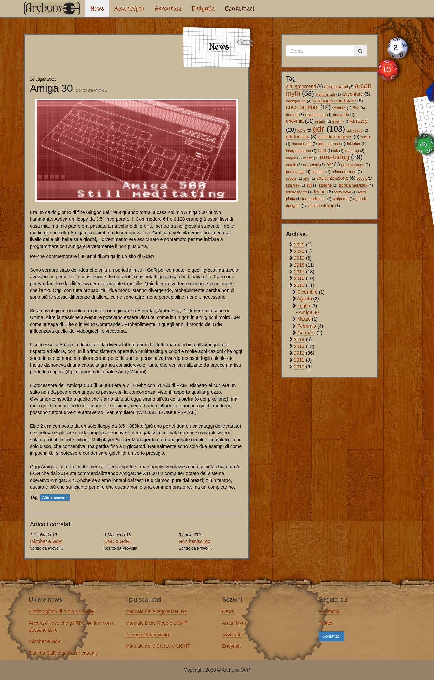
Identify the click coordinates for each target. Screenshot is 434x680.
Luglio (303, 305)
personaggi (295, 172)
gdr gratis (354, 130)
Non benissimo (194, 541)
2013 (299, 346)
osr (329, 164)
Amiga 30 (309, 312)
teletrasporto (296, 192)
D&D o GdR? (118, 541)
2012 (299, 353)
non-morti (311, 165)
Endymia (203, 8)
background (295, 101)
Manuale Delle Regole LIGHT (156, 623)
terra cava (342, 192)
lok (335, 151)
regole (291, 178)
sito (306, 178)
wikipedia (340, 199)
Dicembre (307, 292)
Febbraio (306, 326)
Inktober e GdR (46, 541)
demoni (292, 115)
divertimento (315, 115)
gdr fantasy (297, 136)
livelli (322, 151)
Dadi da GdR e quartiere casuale (63, 653)
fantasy (358, 121)
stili (309, 185)
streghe (325, 185)
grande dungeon (335, 136)
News (97, 8)
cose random (302, 107)
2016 (299, 278)
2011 (299, 360)
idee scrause (329, 144)
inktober (353, 144)
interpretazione (298, 151)
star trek (292, 185)
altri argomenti (301, 86)
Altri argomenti (55, 498)
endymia (295, 121)
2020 (299, 251)
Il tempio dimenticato (147, 634)
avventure (352, 94)
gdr (318, 128)
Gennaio (306, 332)
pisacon (318, 172)
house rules (302, 144)
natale (291, 165)
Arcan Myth (129, 8)
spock (362, 178)
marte (308, 158)
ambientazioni (336, 87)
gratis (365, 137)
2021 (299, 244)
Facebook (329, 611)
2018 (299, 265)
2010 (299, 366)
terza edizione (314, 199)
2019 (299, 258)
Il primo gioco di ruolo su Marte (61, 611)
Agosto (304, 299)
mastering (334, 157)
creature (339, 108)
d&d (356, 108)
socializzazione (332, 178)
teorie (320, 191)
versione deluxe (321, 205)
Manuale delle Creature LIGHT (157, 646)
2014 (299, 339)
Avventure (168, 8)
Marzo (304, 319)
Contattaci (239, 8)
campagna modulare (334, 100)
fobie (301, 130)
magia (291, 158)
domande (341, 115)
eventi (337, 121)
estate (320, 121)
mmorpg (352, 151)
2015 (299, 285)
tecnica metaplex (353, 185)
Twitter (326, 623)
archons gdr (325, 94)
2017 (299, 271)
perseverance (352, 165)
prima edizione (344, 172)
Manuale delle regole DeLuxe (156, 611)
